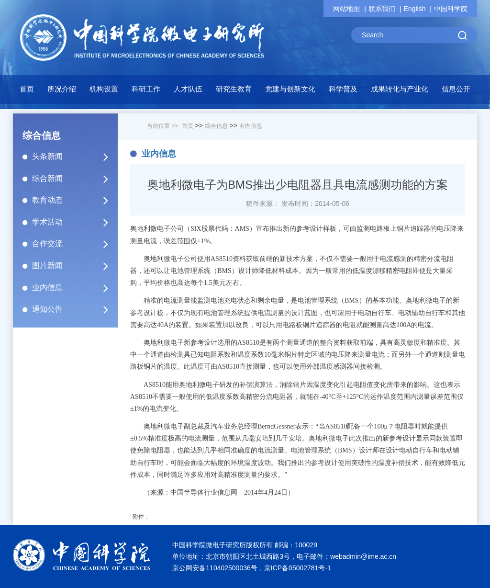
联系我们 (381, 8)
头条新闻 (74, 157)
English (415, 8)
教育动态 (74, 200)
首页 (27, 89)
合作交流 (74, 244)
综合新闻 (74, 179)
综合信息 (216, 126)
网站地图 (346, 8)
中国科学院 (451, 8)
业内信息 (74, 288)
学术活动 (74, 222)
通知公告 (74, 309)
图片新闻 (74, 266)
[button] (146, 91)
